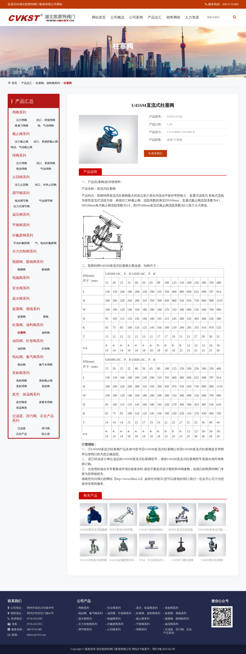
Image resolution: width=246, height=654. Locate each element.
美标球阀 (21, 386)
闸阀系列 (19, 112)
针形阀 (46, 348)
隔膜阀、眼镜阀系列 (27, 262)
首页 (14, 83)
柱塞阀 (68, 83)
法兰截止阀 (21, 141)
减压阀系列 (21, 214)
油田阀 (21, 348)
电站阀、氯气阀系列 (27, 357)
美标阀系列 (21, 373)
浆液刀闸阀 (21, 125)
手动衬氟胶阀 (21, 243)
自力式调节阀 (21, 206)
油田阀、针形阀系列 (27, 341)
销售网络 (173, 17)
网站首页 (99, 17)
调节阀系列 (21, 193)
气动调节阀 (45, 200)
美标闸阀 (21, 380)
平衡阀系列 (21, 225)
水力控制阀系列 (24, 251)
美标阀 (46, 386)
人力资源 (192, 17)
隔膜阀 (21, 269)
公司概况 (117, 17)
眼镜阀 (46, 269)
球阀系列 (19, 155)
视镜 (45, 316)
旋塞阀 (21, 316)
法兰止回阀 (21, 184)
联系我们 (155, 153)
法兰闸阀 (21, 120)
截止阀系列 (21, 134)
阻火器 (46, 434)
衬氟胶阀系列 (22, 235)
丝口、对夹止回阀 (46, 184)
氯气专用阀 (45, 364)
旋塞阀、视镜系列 (26, 309)
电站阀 (21, 364)
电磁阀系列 (21, 278)
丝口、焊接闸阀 (45, 120)
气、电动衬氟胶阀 (46, 243)
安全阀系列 (21, 288)
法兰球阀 (21, 163)
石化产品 (21, 434)
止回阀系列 (21, 177)
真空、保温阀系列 (26, 394)
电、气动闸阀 (46, 125)
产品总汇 (155, 17)
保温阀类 (21, 407)
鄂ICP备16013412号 (163, 649)
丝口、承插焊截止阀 (46, 141)
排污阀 (46, 428)
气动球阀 (45, 168)
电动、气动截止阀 (21, 147)
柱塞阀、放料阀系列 (48, 83)
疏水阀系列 (21, 298)
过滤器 (21, 428)
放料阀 (46, 332)
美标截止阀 (45, 380)
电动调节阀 (21, 200)
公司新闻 (136, 17)
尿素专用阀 (45, 402)
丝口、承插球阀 (45, 163)
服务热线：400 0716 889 (221, 4)
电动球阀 (21, 168)
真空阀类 (21, 402)
